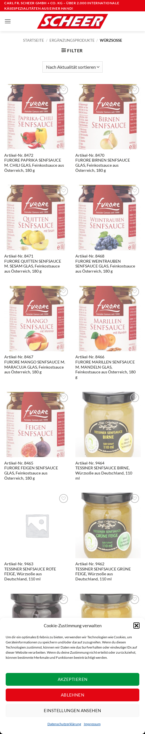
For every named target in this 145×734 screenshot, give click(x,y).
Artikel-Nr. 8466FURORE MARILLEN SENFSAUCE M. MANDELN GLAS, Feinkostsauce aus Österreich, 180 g (105, 367)
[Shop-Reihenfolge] (72, 67)
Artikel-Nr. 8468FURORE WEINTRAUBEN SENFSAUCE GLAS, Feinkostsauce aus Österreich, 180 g (105, 263)
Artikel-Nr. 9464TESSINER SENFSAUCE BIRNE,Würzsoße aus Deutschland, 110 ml (103, 470)
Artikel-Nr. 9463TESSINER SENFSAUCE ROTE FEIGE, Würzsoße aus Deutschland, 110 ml (30, 571)
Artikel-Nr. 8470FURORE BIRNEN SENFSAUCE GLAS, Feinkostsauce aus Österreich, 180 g (102, 163)
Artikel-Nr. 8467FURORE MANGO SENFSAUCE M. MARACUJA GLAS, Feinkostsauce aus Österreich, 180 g (34, 364)
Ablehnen (72, 694)
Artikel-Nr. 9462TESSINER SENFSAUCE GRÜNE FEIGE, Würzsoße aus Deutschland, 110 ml (103, 571)
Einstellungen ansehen (72, 710)
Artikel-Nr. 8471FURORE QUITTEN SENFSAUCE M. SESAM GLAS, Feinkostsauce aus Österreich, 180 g (32, 263)
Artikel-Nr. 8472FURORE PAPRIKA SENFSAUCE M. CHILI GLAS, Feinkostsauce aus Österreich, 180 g (34, 163)
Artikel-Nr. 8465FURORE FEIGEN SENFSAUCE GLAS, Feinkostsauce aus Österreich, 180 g (31, 470)
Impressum (92, 724)
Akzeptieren (73, 679)
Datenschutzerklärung (64, 724)
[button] (136, 625)
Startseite (33, 40)
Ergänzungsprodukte (72, 40)
